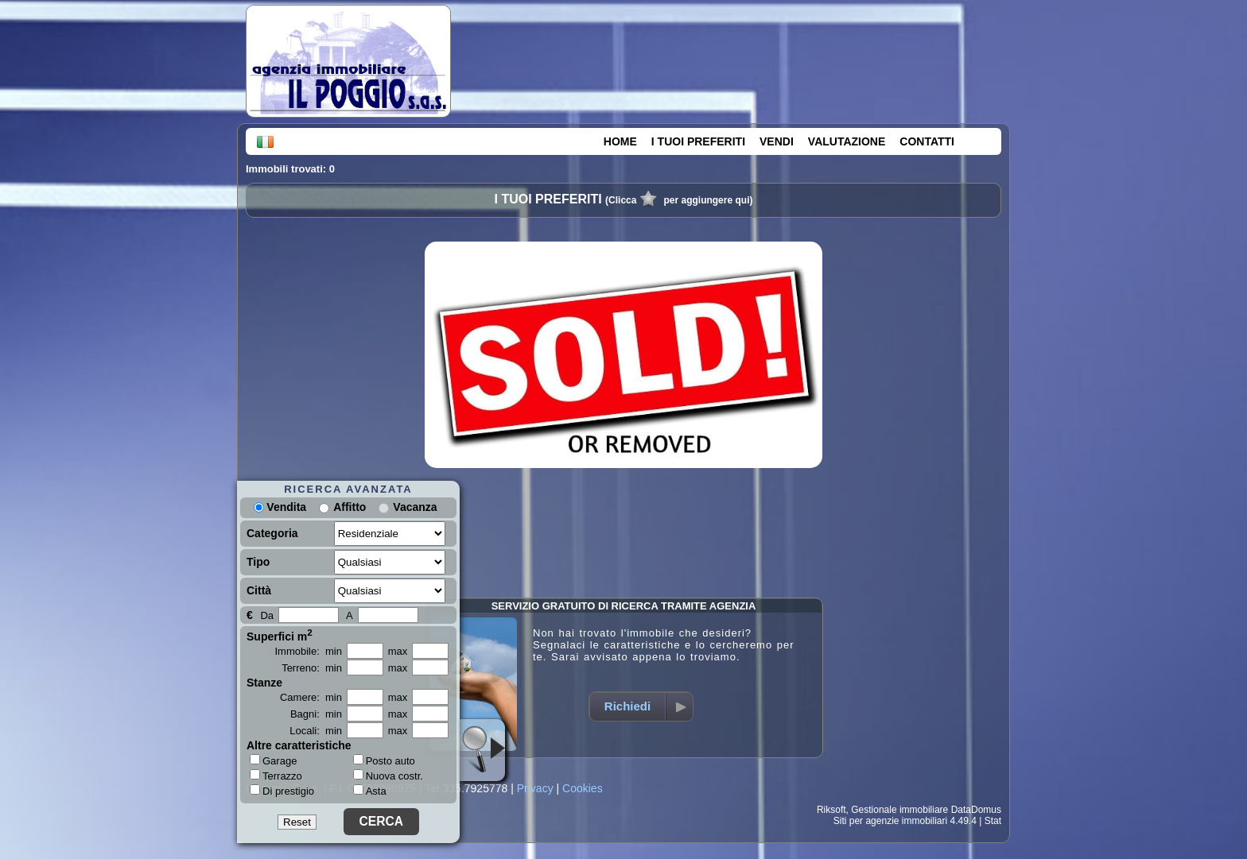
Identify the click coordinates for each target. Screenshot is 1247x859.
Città (259, 590)
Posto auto (384, 761)
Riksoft (831, 809)
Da (267, 615)
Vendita (280, 507)
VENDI (776, 141)
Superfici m (280, 635)
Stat (993, 820)
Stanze (264, 682)
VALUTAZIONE (846, 141)
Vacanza (415, 507)
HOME (620, 141)
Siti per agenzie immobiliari (890, 820)
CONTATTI (926, 141)
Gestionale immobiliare (899, 809)
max (398, 651)
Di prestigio (282, 790)
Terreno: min (312, 668)
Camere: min (311, 697)
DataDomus (976, 809)
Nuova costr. (388, 776)
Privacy (535, 788)
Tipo (258, 561)
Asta (370, 791)
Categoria (272, 533)
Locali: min (315, 731)
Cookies (582, 788)
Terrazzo (276, 775)
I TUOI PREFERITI (698, 141)
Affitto (349, 507)
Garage (273, 760)
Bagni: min (316, 714)
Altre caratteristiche (299, 745)
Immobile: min (308, 651)
